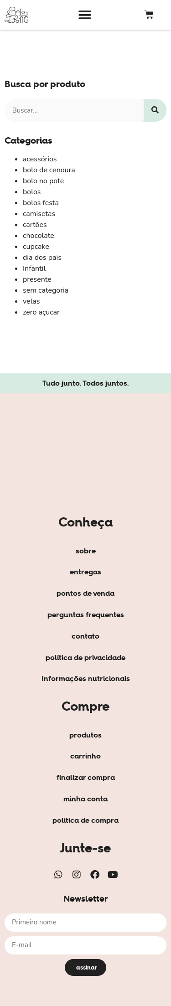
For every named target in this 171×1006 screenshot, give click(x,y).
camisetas (39, 214)
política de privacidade (85, 657)
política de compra (85, 820)
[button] (84, 15)
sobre (86, 551)
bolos (32, 192)
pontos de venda (85, 593)
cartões (35, 225)
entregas (85, 572)
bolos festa (41, 203)
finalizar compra (86, 777)
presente (37, 279)
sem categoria (45, 290)
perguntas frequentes (85, 614)
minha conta (85, 799)
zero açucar (41, 312)
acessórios (40, 159)
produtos (85, 735)
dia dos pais (42, 258)
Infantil (34, 268)
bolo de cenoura (49, 170)
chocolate (38, 236)
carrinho (85, 756)
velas (31, 301)
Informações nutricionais (85, 678)
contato (85, 636)
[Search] (155, 110)
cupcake (36, 247)
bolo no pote (43, 181)
